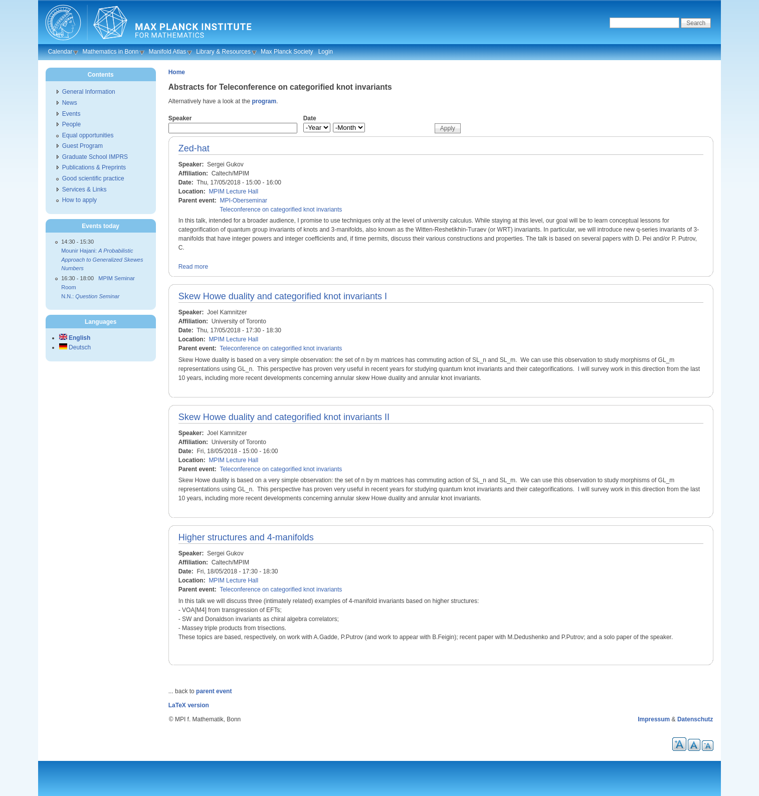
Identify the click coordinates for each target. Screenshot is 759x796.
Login (325, 51)
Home (176, 72)
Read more (193, 266)
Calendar (60, 51)
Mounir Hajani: (102, 259)
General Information (88, 91)
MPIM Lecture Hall (233, 191)
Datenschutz (695, 719)
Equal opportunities (88, 135)
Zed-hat (194, 148)
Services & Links (84, 189)
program (264, 101)
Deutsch (75, 347)
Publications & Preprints (94, 167)
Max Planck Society (287, 51)
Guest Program (82, 145)
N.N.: (90, 296)
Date (309, 118)
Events (71, 113)
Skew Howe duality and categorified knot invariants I (282, 296)
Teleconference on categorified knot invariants (281, 209)
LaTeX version (188, 705)
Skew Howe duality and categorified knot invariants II (284, 417)
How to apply (79, 200)
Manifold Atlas (167, 51)
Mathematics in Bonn (110, 51)
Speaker (180, 118)
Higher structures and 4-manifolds (246, 537)
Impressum (654, 719)
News (69, 102)
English (75, 337)
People (71, 124)
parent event (214, 691)
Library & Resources (223, 51)
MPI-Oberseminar (243, 200)
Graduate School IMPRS (95, 156)
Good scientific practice (93, 178)
